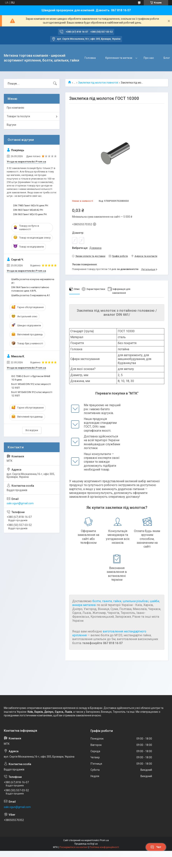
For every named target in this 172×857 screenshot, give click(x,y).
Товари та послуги (18, 116)
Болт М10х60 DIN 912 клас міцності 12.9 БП (31, 394)
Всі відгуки (32, 430)
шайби (154, 601)
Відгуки (11, 124)
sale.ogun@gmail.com (20, 503)
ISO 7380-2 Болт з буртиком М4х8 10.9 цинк (30, 378)
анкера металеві (84, 605)
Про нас (149, 57)
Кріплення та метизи (118, 57)
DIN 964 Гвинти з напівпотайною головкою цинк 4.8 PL (30, 289)
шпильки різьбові (135, 601)
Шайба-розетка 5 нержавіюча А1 (30, 295)
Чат (155, 847)
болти (96, 601)
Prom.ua (104, 840)
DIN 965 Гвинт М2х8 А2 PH (28, 209)
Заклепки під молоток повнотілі (98, 82)
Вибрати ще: (86, 247)
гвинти (107, 601)
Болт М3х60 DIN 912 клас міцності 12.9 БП (31, 386)
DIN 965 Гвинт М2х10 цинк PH (30, 214)
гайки (117, 601)
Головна (90, 57)
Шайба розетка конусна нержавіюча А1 (32, 281)
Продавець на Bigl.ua (86, 843)
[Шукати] (55, 83)
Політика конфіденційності (104, 847)
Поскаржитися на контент (74, 847)
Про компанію (15, 107)
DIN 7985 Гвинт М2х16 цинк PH (30, 205)
